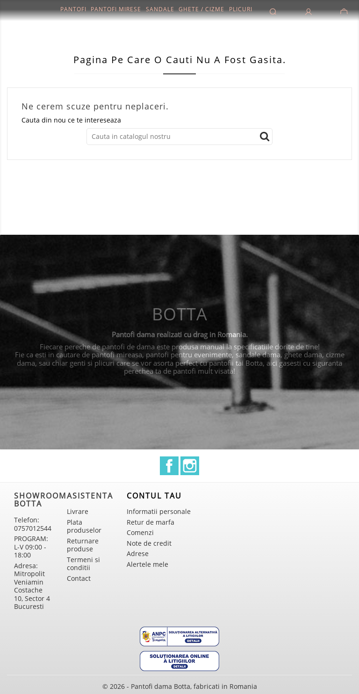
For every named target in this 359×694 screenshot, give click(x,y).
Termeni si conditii (83, 563)
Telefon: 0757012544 (32, 524)
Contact (79, 578)
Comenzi (140, 532)
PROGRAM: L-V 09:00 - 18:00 (31, 546)
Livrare (77, 511)
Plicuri (240, 9)
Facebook (169, 465)
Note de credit (149, 543)
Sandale (160, 9)
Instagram (189, 465)
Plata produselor (84, 526)
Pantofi (73, 9)
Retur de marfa (150, 522)
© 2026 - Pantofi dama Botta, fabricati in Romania (179, 686)
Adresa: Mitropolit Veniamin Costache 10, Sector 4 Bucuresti (32, 586)
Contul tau (154, 496)
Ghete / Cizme (201, 9)
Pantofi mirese (116, 9)
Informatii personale (159, 511)
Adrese (138, 553)
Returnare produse (83, 545)
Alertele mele (147, 564)
